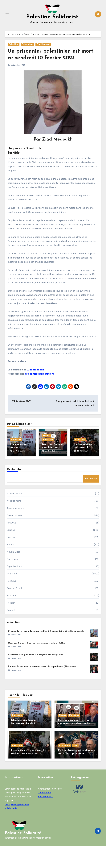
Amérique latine (15, 508)
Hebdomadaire (45, 796)
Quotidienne (44, 792)
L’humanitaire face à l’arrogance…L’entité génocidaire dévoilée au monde (46, 631)
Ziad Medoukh (43, 44)
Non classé (12, 559)
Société (11, 610)
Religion (11, 602)
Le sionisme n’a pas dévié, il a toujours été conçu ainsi (35, 655)
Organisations (14, 566)
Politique (11, 581)
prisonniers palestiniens (40, 373)
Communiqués (14, 515)
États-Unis (64, 745)
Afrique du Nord (15, 493)
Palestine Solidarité (52, 17)
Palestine (13, 44)
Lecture (11, 537)
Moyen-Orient (14, 552)
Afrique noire (14, 501)
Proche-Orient (14, 588)
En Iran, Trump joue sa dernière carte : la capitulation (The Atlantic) (43, 667)
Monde (10, 544)
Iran (75, 745)
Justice (11, 530)
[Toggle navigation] (7, 14)
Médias (46, 435)
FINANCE (11, 522)
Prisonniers (27, 44)
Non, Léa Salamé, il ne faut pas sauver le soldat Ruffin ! (37, 643)
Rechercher (15, 469)
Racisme (11, 595)
